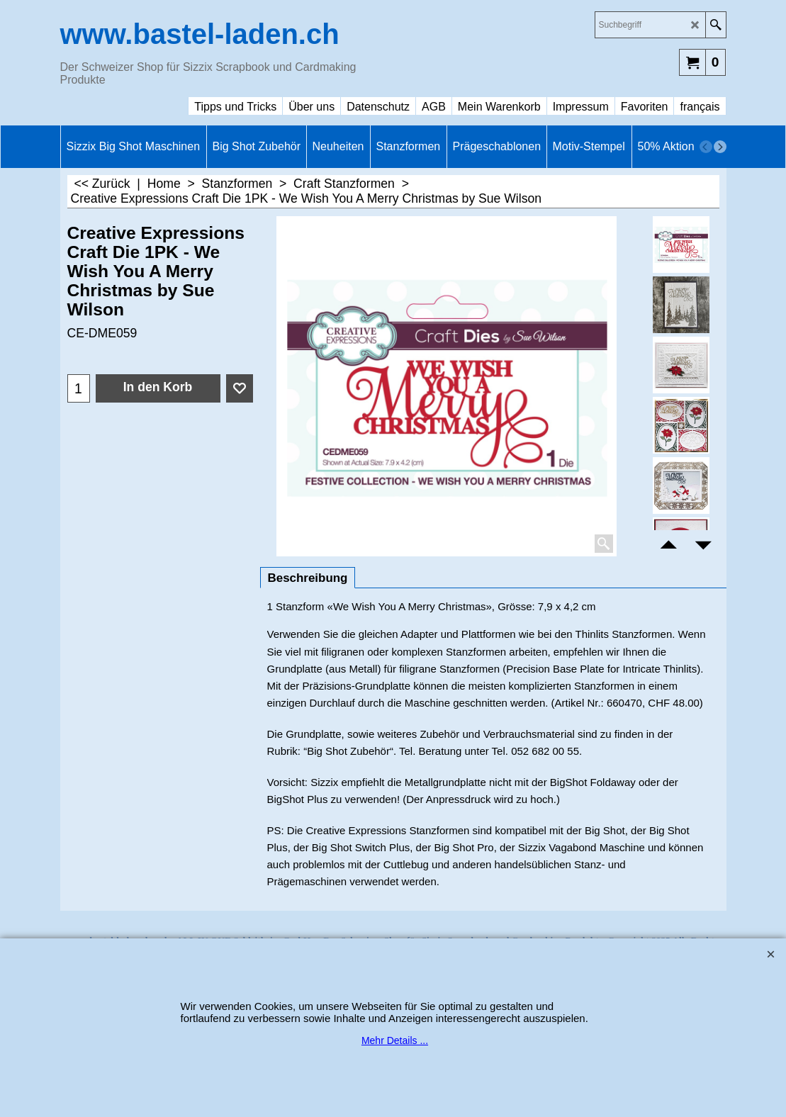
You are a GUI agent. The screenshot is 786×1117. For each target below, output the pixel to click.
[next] (720, 146)
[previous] (706, 146)
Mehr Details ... (394, 1040)
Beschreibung (308, 578)
